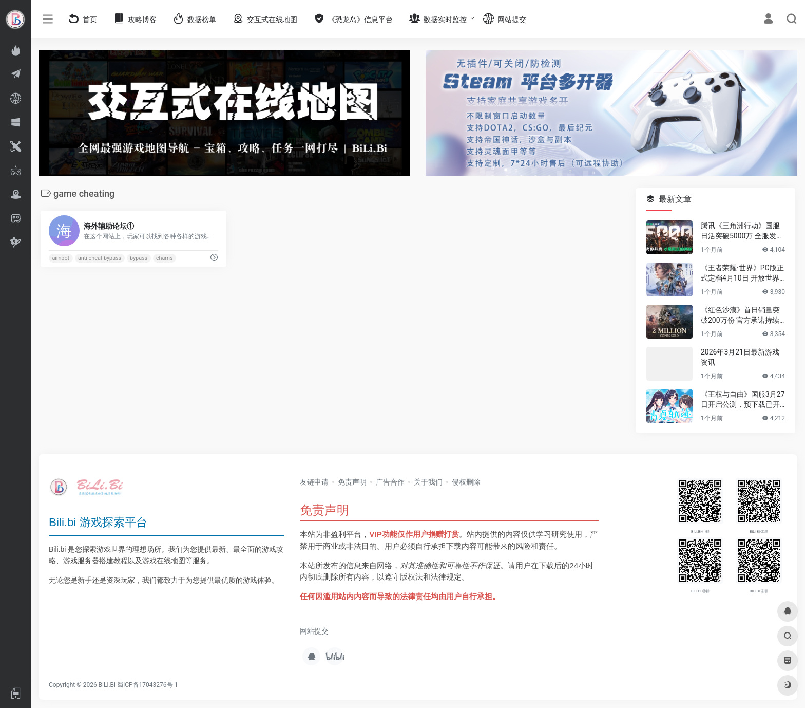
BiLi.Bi (107, 684)
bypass (138, 258)
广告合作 (390, 482)
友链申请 (314, 482)
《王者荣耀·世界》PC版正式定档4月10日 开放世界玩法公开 (742, 273)
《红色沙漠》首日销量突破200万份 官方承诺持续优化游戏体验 (740, 315)
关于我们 (428, 482)
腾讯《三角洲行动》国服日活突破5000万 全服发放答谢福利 (742, 231)
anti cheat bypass (99, 258)
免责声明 (352, 482)
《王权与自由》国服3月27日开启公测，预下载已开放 (743, 399)
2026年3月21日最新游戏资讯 (740, 357)
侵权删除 (466, 482)
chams (164, 258)
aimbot (60, 258)
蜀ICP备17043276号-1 (147, 684)
